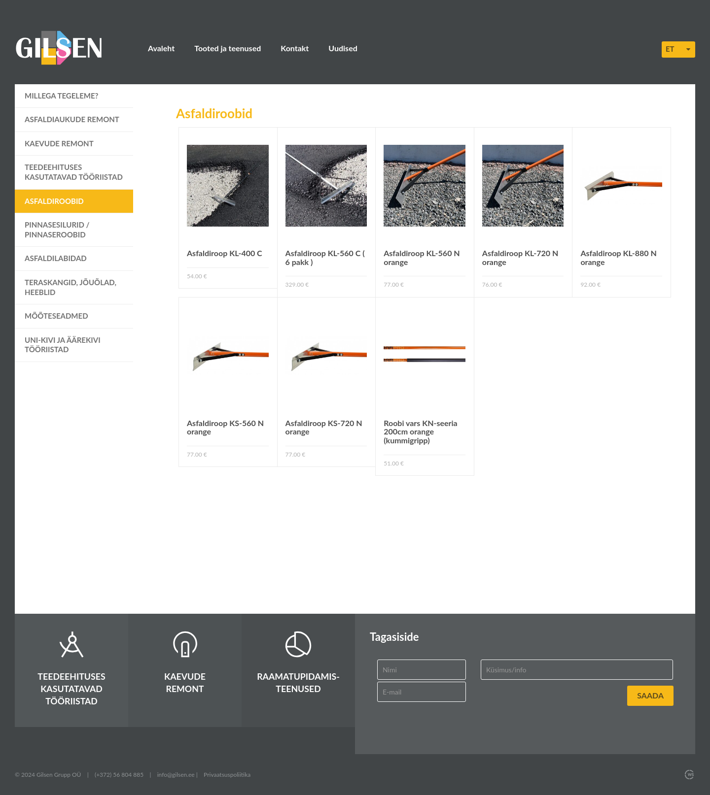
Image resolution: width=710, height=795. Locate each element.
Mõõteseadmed (56, 315)
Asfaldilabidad (56, 258)
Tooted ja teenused (227, 48)
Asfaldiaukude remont (72, 119)
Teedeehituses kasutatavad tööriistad (74, 172)
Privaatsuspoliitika (227, 774)
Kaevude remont (59, 143)
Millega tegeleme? (62, 95)
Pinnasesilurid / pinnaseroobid (57, 229)
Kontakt (295, 48)
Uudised (342, 48)
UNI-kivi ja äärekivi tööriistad (63, 344)
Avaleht (161, 48)
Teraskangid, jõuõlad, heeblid (70, 287)
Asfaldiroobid (54, 201)
